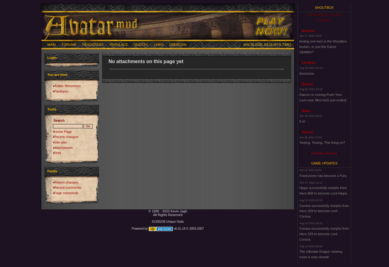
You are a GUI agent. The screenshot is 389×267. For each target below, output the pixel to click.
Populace (119, 44)
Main (51, 44)
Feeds (52, 171)
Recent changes (66, 137)
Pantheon (61, 91)
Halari (306, 111)
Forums (69, 44)
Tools (51, 109)
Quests (141, 44)
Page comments (66, 193)
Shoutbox (324, 7)
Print (57, 153)
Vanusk (307, 132)
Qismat (307, 84)
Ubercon (178, 44)
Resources (93, 44)
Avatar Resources (67, 86)
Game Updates (324, 163)
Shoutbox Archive (324, 153)
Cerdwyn (308, 62)
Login (52, 57)
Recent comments (67, 187)
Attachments (63, 148)
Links (159, 44)
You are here (57, 74)
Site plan (60, 142)
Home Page (63, 132)
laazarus (308, 30)
